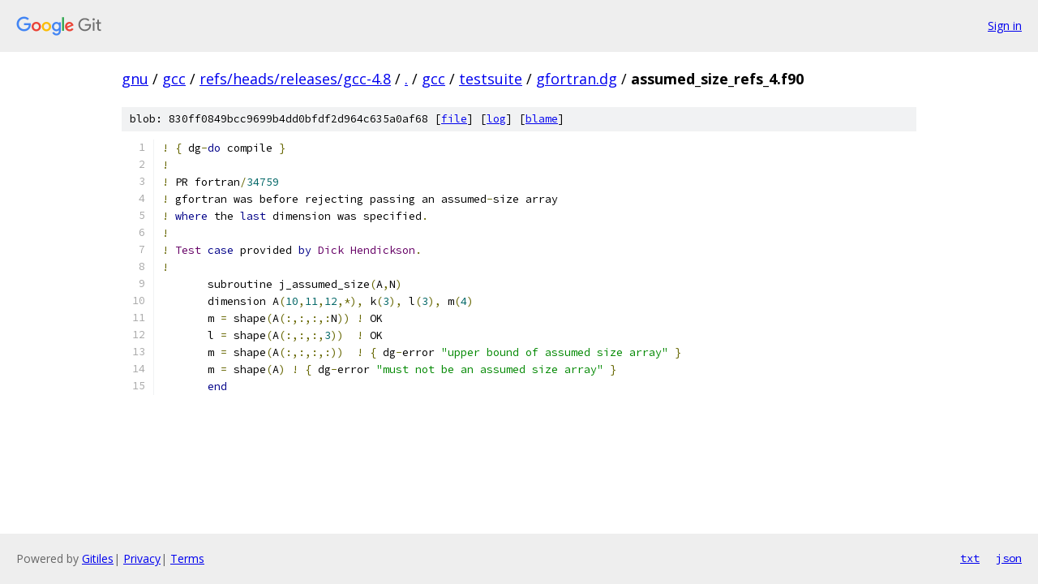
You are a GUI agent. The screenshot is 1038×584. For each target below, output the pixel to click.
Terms (187, 558)
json (1009, 558)
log (496, 119)
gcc (174, 78)
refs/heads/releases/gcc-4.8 (295, 78)
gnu (135, 78)
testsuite (490, 78)
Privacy (142, 558)
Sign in (1005, 25)
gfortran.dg (576, 78)
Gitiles (98, 558)
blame (541, 119)
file (454, 119)
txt (970, 558)
